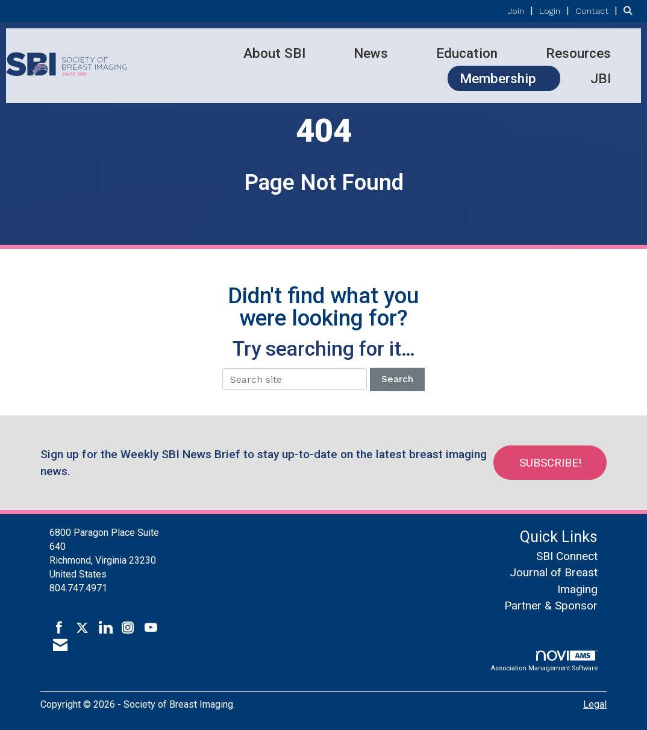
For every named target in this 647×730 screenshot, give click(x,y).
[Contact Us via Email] (60, 645)
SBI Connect (567, 556)
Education (467, 53)
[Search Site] (631, 10)
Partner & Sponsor (551, 605)
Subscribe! (550, 463)
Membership (498, 78)
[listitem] (522, 10)
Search (397, 379)
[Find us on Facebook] (59, 628)
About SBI (274, 53)
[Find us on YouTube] (151, 628)
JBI (600, 78)
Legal (595, 704)
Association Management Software (544, 661)
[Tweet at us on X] (82, 628)
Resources (578, 53)
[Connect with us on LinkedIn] (105, 628)
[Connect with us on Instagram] (128, 628)
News (371, 53)
